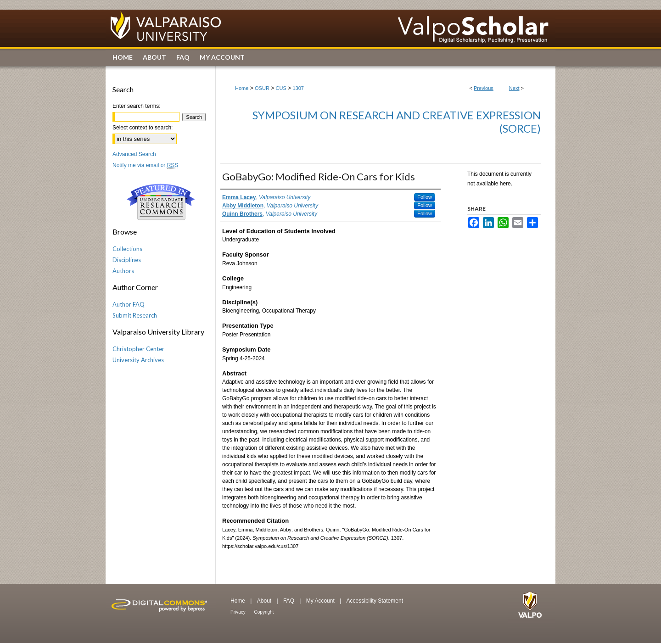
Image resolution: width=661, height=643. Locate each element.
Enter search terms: (136, 106)
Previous (483, 88)
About (265, 601)
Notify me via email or (145, 165)
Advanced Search (134, 154)
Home (241, 88)
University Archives (138, 359)
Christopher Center (138, 348)
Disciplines (126, 259)
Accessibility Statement (375, 601)
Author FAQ (128, 304)
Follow (424, 197)
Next (514, 88)
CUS (281, 88)
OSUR (262, 88)
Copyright (264, 612)
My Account (321, 601)
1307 (297, 88)
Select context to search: (142, 127)
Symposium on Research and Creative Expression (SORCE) (396, 121)
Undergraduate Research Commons (161, 202)
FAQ (289, 601)
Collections (127, 248)
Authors (123, 270)
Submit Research (134, 315)
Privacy (238, 612)
